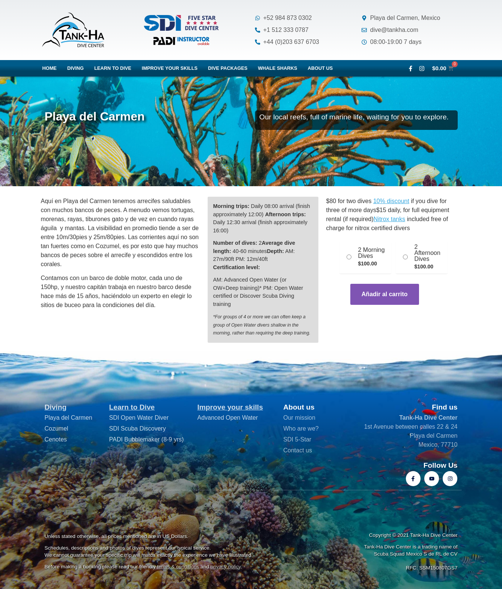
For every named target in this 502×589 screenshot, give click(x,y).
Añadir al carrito (385, 294)
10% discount (391, 201)
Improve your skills (169, 68)
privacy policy (226, 566)
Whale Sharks (277, 68)
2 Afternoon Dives (427, 253)
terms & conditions (178, 566)
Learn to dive (112, 68)
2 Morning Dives (371, 253)
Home (49, 68)
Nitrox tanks (389, 219)
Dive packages (227, 68)
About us (320, 68)
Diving (75, 68)
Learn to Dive (132, 407)
